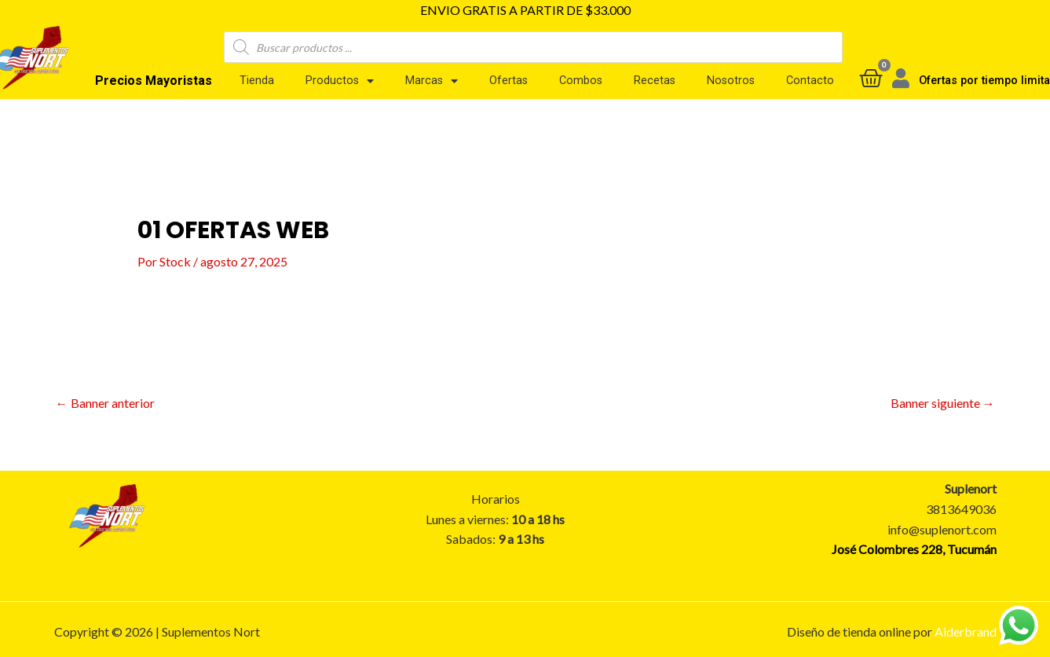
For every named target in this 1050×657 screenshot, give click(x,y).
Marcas (431, 81)
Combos (580, 80)
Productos (339, 81)
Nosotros (731, 80)
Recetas (654, 80)
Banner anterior (105, 402)
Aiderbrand (966, 631)
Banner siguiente (943, 402)
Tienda (257, 80)
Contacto (810, 80)
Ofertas (508, 80)
